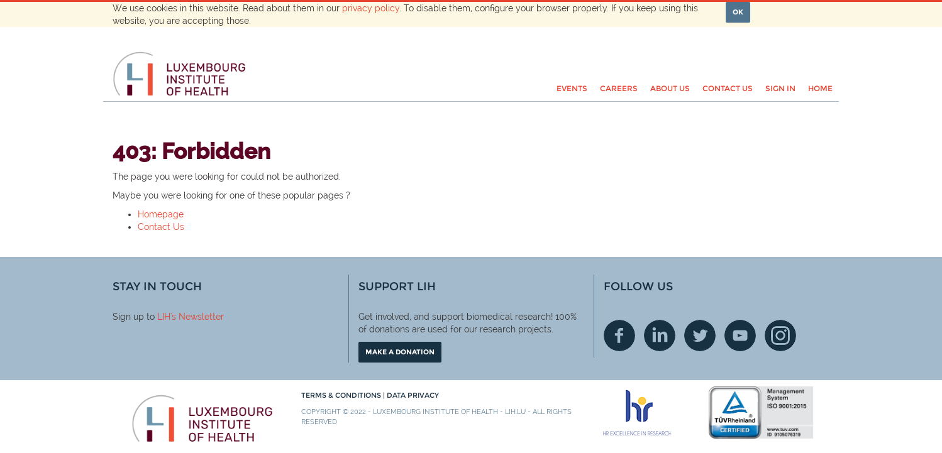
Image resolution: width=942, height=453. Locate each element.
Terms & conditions (342, 395)
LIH (163, 317)
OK (738, 12)
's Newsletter (197, 317)
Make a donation (400, 351)
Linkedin (659, 335)
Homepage (161, 214)
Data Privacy (413, 395)
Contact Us (161, 227)
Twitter (700, 335)
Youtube (740, 335)
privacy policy (370, 8)
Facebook (619, 335)
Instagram (780, 335)
